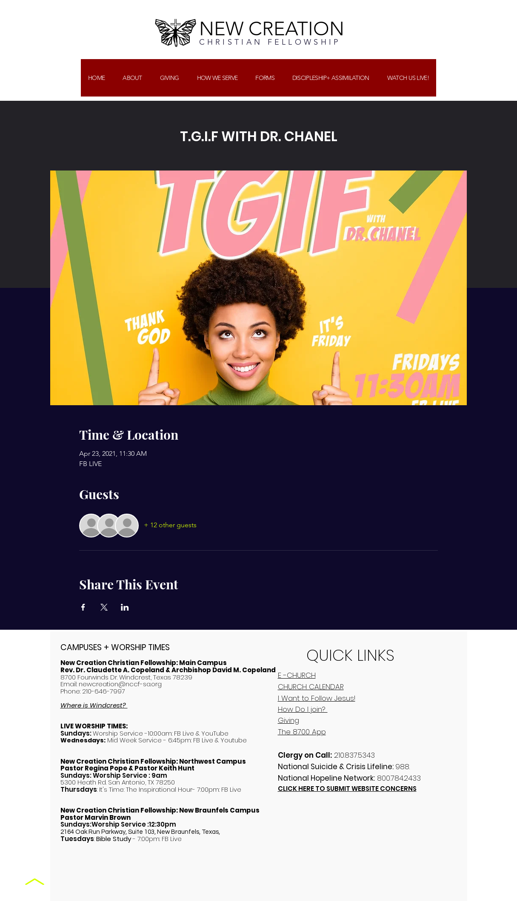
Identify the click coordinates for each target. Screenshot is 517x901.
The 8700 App (302, 732)
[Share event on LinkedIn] (125, 607)
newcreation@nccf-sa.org (120, 683)
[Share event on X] (104, 607)
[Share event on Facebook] (83, 607)
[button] (169, 78)
